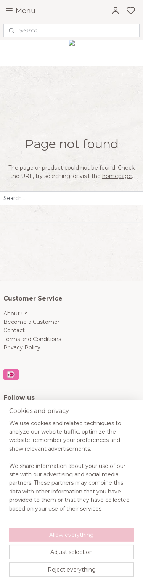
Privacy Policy (21, 347)
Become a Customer (31, 322)
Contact (14, 330)
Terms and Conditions (32, 339)
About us (15, 313)
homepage (117, 176)
